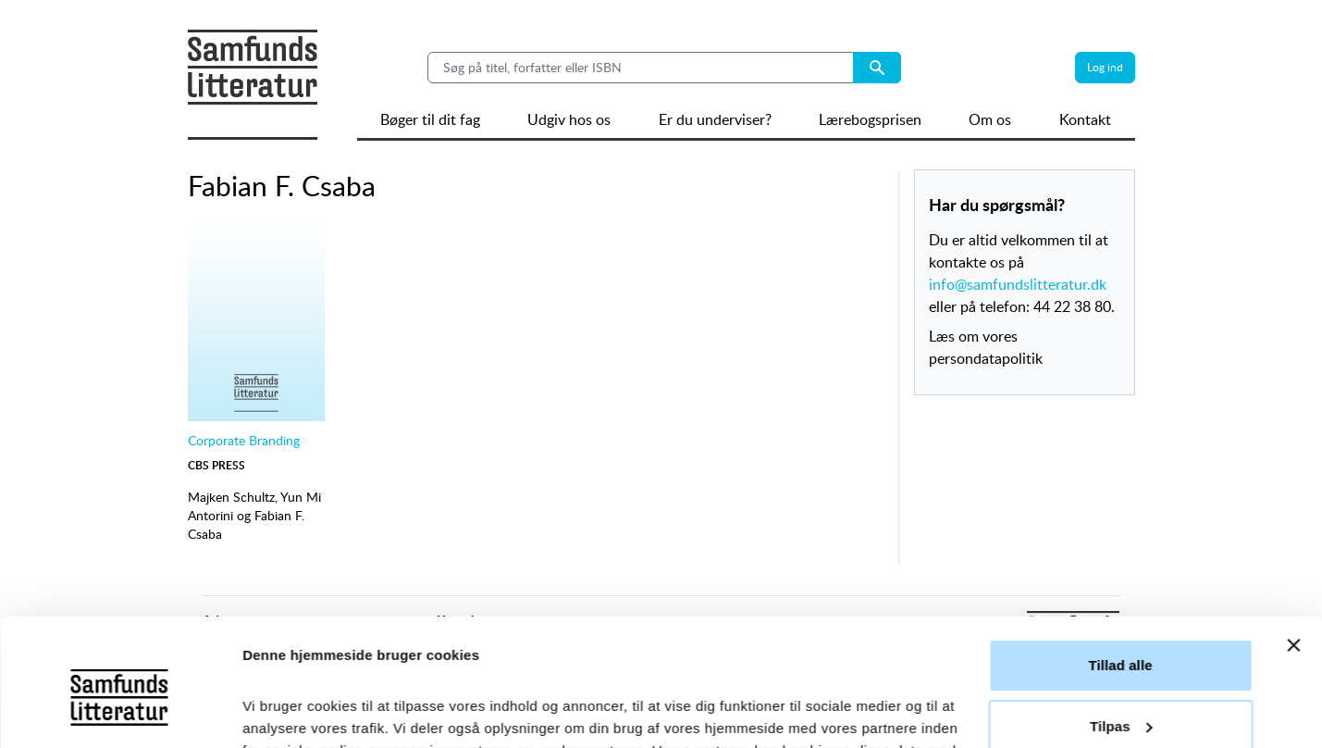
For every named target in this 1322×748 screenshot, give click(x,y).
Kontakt (1085, 119)
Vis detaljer (279, 711)
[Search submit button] (877, 67)
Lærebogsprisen (870, 119)
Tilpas (1121, 613)
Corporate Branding (244, 440)
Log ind (1105, 67)
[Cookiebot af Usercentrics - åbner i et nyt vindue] (120, 712)
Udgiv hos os (569, 119)
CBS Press (216, 465)
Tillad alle (1120, 553)
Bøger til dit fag (430, 119)
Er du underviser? (715, 119)
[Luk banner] (1293, 533)
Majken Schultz (231, 496)
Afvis (1120, 674)
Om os (990, 119)
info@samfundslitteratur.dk (1017, 284)
